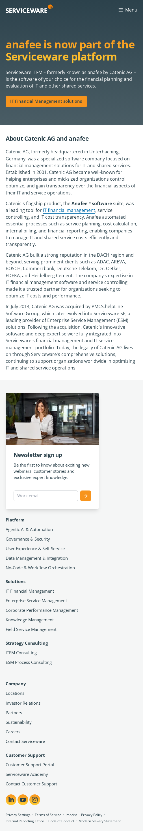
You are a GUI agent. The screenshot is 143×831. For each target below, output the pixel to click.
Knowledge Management (30, 619)
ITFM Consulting (21, 652)
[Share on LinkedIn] (11, 799)
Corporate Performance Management (42, 610)
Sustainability (19, 722)
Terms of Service (48, 814)
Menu (127, 9)
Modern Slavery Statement (100, 821)
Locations (15, 693)
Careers (13, 731)
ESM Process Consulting (29, 662)
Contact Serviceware (25, 741)
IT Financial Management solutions (46, 101)
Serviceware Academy (27, 774)
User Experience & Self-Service (35, 548)
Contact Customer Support (31, 784)
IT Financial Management (30, 591)
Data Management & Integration (37, 558)
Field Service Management (31, 629)
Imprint (71, 814)
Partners (14, 712)
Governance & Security (28, 539)
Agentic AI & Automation (29, 529)
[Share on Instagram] (34, 799)
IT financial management (69, 210)
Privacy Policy (91, 814)
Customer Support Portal (30, 764)
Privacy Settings (18, 814)
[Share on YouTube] (23, 799)
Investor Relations (23, 703)
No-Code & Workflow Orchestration (40, 567)
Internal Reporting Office (25, 821)
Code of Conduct (61, 821)
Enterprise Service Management (36, 600)
